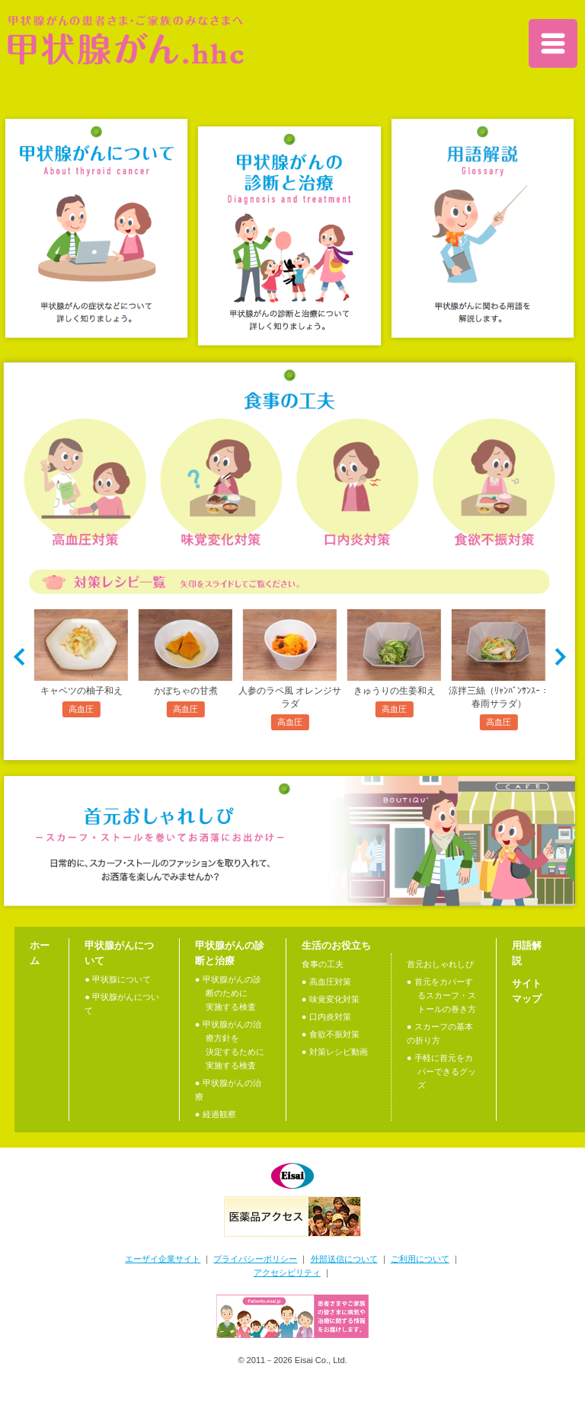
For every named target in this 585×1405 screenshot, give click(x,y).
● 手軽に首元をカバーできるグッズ (441, 1071)
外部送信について (344, 1258)
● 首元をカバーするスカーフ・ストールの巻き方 (441, 995)
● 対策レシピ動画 (335, 1051)
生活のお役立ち (336, 945)
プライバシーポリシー (255, 1258)
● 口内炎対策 (326, 1016)
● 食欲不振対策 (331, 1034)
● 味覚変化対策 (331, 999)
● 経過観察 (215, 1114)
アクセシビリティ (287, 1272)
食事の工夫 (323, 964)
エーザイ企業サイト (162, 1258)
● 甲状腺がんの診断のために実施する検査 (228, 993)
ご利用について (420, 1258)
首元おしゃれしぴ (440, 964)
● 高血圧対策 (326, 981)
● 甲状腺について (118, 979)
